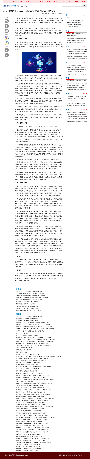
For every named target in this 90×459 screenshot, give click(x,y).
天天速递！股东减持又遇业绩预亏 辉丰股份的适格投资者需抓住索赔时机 (34, 383)
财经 (83, 1)
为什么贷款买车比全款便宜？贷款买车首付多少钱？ (28, 444)
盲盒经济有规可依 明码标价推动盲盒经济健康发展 (28, 320)
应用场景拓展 (26, 284)
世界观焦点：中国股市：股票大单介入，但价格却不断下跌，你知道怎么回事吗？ (36, 339)
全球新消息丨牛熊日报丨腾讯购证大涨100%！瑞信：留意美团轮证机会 (33, 442)
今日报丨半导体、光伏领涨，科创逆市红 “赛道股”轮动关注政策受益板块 (33, 366)
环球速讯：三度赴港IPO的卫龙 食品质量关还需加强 (28, 411)
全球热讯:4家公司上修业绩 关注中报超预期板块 (27, 368)
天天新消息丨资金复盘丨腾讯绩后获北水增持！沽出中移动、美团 (32, 432)
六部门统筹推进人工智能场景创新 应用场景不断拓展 (29, 291)
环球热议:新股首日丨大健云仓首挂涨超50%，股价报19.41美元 (31, 360)
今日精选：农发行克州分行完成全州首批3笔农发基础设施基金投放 (32, 387)
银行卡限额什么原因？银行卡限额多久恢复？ (27, 450)
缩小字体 (7, 55)
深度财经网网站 (62, 454)
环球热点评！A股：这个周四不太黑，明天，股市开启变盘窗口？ (32, 343)
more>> (85, 15)
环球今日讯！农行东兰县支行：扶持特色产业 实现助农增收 (30, 392)
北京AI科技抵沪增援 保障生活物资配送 (25, 304)
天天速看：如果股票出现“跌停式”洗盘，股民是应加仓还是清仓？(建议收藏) (34, 337)
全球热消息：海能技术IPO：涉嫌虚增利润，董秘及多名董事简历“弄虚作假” (34, 406)
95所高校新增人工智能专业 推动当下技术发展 (27, 306)
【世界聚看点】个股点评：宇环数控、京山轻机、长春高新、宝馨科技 (33, 324)
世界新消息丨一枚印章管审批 (23, 333)
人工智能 (22, 284)
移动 (69, 1)
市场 (48, 1)
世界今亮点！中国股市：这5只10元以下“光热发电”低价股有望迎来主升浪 (34, 394)
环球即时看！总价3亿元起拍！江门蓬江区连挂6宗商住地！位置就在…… (34, 427)
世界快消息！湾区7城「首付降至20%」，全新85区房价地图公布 (32, 429)
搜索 (84, 5)
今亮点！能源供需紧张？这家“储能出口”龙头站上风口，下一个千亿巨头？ (34, 326)
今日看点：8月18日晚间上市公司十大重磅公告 (27, 364)
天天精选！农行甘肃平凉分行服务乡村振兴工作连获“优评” (30, 385)
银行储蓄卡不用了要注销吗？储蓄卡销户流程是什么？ (29, 446)
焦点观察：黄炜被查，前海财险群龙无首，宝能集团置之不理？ (31, 419)
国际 (20, 1)
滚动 (27, 1)
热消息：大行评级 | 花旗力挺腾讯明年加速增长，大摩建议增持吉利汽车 (33, 415)
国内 (13, 1)
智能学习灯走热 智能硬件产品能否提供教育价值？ (28, 301)
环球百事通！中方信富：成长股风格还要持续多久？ (28, 362)
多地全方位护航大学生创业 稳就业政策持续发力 (27, 318)
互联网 (62, 1)
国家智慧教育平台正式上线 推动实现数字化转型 (27, 308)
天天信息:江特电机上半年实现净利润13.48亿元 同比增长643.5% (32, 400)
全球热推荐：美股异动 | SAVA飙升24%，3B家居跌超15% (30, 373)
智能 (41, 1)
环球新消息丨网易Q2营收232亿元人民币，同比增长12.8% (30, 440)
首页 (6, 1)
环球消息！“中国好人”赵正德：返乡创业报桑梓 (27, 354)
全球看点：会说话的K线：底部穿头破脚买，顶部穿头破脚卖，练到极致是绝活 (35, 341)
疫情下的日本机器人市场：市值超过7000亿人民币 (28, 310)
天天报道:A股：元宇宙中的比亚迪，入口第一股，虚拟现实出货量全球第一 (34, 345)
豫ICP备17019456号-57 (78, 455)
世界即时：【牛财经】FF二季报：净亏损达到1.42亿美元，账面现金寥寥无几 (35, 329)
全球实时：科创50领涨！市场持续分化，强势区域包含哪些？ (31, 404)
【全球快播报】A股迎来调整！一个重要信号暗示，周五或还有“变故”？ (33, 322)
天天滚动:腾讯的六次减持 (72, 35)
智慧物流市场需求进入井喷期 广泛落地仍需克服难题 (29, 299)
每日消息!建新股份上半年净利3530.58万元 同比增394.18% (30, 396)
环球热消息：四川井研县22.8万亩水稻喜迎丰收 (27, 335)
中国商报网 (60, 13)
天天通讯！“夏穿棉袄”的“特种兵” (24, 347)
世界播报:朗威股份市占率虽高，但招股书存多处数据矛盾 (30, 408)
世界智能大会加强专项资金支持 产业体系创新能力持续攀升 (30, 295)
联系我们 (68, 454)
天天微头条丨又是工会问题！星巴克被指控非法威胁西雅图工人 (31, 413)
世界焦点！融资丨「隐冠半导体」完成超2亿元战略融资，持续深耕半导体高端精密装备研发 (38, 356)
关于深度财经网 (76, 454)
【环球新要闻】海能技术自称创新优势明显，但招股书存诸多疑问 (32, 423)
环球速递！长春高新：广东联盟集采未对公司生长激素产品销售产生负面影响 (35, 398)
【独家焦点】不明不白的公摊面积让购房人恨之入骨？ (29, 434)
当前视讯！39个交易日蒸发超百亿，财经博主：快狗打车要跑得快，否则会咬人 (35, 417)
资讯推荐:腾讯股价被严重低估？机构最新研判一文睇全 (29, 436)
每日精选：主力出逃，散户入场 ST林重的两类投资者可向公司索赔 (32, 375)
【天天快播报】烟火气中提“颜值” (24, 350)
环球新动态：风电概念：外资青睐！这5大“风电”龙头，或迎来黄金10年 (33, 390)
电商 (76, 1)
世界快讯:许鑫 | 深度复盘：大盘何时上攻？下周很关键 (29, 425)
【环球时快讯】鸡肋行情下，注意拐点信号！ (27, 371)
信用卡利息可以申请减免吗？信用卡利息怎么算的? (28, 448)
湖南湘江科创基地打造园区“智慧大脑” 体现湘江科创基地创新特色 (32, 297)
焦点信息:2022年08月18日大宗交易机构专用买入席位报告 (30, 402)
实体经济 (35, 284)
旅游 (55, 1)
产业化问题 (32, 284)
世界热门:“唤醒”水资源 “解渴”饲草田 (25, 381)
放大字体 (7, 50)
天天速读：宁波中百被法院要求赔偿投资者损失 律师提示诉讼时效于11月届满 (35, 379)
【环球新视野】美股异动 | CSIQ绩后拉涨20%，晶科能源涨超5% (32, 358)
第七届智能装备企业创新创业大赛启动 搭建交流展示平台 (30, 293)
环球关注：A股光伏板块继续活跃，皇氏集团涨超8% (29, 421)
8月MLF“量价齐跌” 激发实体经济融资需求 (76, 53)
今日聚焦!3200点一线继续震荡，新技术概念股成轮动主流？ (30, 331)
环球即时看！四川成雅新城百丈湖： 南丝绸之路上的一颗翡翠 (31, 377)
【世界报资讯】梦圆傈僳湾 (22, 352)
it (34, 1)
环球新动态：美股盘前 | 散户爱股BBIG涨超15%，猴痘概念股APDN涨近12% (35, 438)
